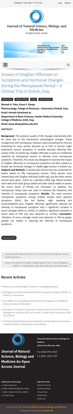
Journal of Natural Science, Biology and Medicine (36, 27)
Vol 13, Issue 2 (45, 99)
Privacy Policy (42, 392)
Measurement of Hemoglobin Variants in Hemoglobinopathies (30, 286)
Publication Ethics (44, 388)
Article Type (7, 99)
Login (60, 3)
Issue (33, 99)
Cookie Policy (42, 395)
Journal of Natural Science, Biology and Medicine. (45, 407)
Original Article (21, 99)
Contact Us (41, 399)
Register (68, 3)
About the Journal (44, 385)
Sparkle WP (48, 410)
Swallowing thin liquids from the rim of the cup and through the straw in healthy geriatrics (37, 255)
